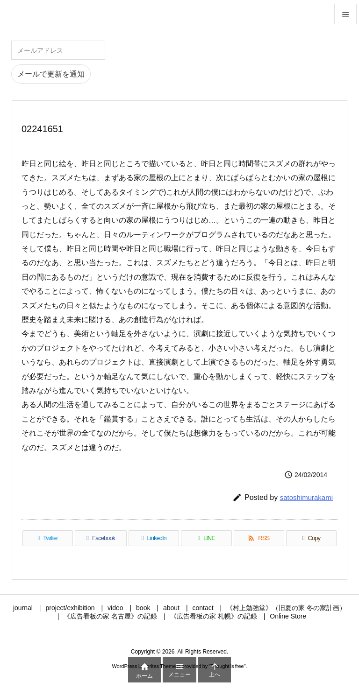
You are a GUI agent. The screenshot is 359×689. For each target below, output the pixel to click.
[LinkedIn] (154, 538)
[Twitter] (47, 538)
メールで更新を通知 (51, 74)
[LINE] (206, 538)
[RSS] (259, 538)
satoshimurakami (306, 497)
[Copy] (311, 538)
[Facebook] (101, 538)
